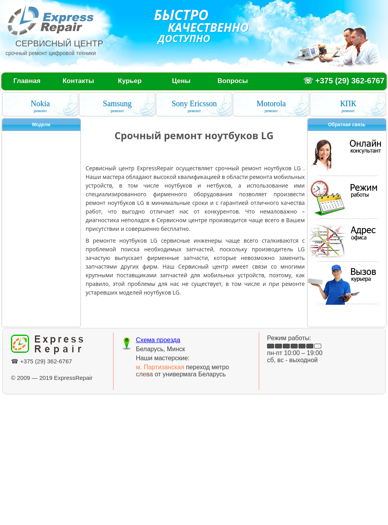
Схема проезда (158, 340)
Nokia (40, 106)
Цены (181, 81)
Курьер (129, 81)
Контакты (78, 81)
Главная (26, 81)
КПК (348, 106)
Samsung (117, 106)
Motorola (271, 106)
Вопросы (233, 81)
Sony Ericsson (194, 106)
